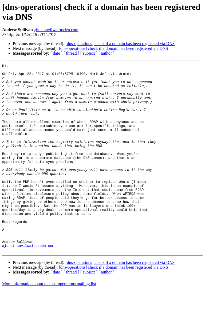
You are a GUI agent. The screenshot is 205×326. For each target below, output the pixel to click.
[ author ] (106, 53)
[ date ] (56, 53)
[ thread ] (71, 53)
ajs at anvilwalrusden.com (56, 29)
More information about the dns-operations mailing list (49, 321)
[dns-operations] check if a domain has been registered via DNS (120, 43)
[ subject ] (88, 53)
